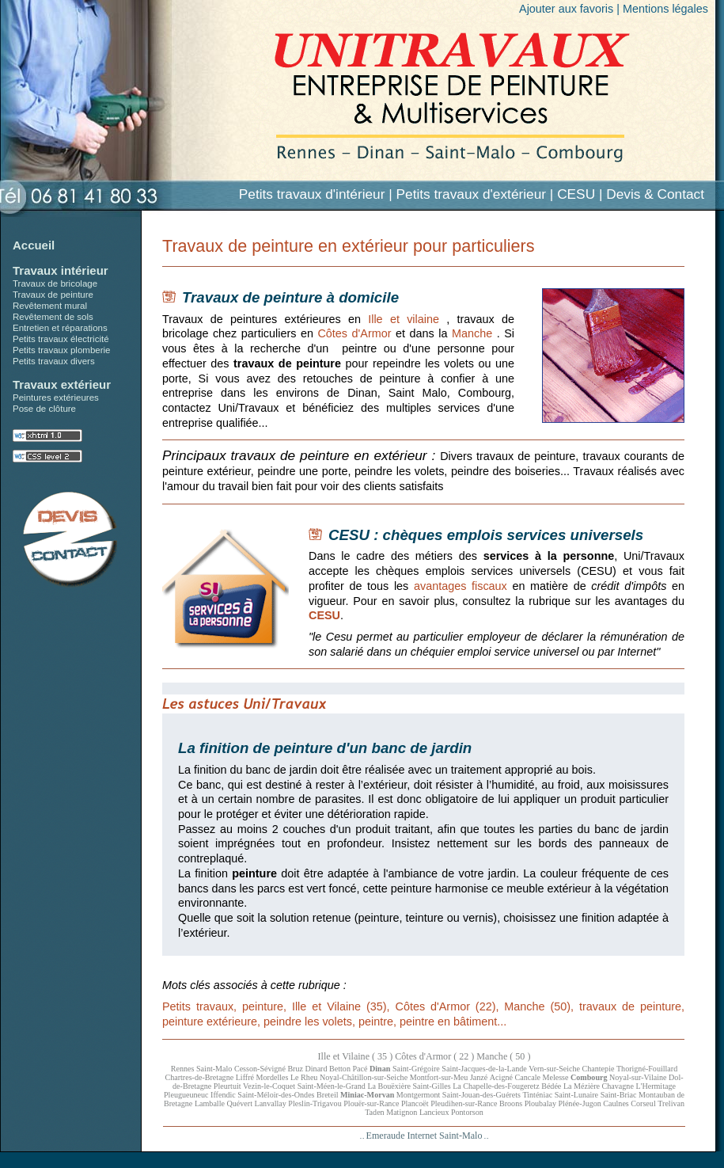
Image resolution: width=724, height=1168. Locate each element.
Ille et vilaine (403, 319)
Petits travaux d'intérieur (312, 194)
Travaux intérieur (60, 270)
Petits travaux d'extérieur (471, 194)
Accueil (34, 245)
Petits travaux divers (54, 361)
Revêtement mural (50, 305)
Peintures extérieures (56, 397)
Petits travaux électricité (61, 339)
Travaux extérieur (62, 384)
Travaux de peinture (53, 294)
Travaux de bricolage (55, 283)
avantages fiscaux (460, 586)
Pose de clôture (44, 408)
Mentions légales (665, 8)
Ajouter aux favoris (566, 8)
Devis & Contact (655, 194)
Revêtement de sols (53, 316)
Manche (472, 333)
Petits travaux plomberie (62, 350)
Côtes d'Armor (354, 333)
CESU (324, 615)
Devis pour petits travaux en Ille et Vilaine (69, 539)
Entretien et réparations (60, 328)
